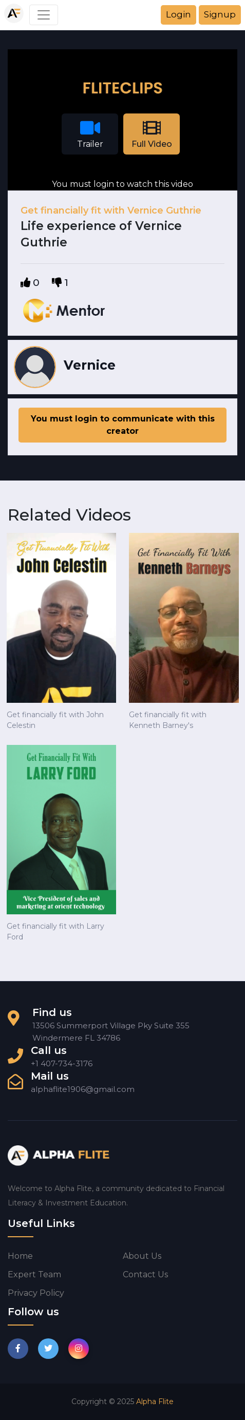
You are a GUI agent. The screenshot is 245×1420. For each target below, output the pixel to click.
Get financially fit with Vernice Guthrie (111, 210)
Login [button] (178, 14)
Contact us (145, 1274)
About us (142, 1256)
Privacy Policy (36, 1293)
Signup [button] (220, 14)
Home (20, 1256)
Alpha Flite (155, 1401)
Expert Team (34, 1274)
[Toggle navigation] (43, 15)
